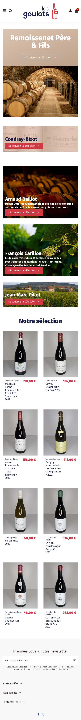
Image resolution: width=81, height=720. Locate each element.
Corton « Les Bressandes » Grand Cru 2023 (53, 622)
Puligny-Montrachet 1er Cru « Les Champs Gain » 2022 (53, 468)
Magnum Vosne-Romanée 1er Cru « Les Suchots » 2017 (12, 391)
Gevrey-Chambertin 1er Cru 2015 (52, 387)
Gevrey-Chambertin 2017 (12, 620)
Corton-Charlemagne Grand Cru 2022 (53, 547)
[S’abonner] (74, 660)
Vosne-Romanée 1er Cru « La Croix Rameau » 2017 (12, 470)
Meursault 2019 (11, 542)
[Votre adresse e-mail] (37, 660)
